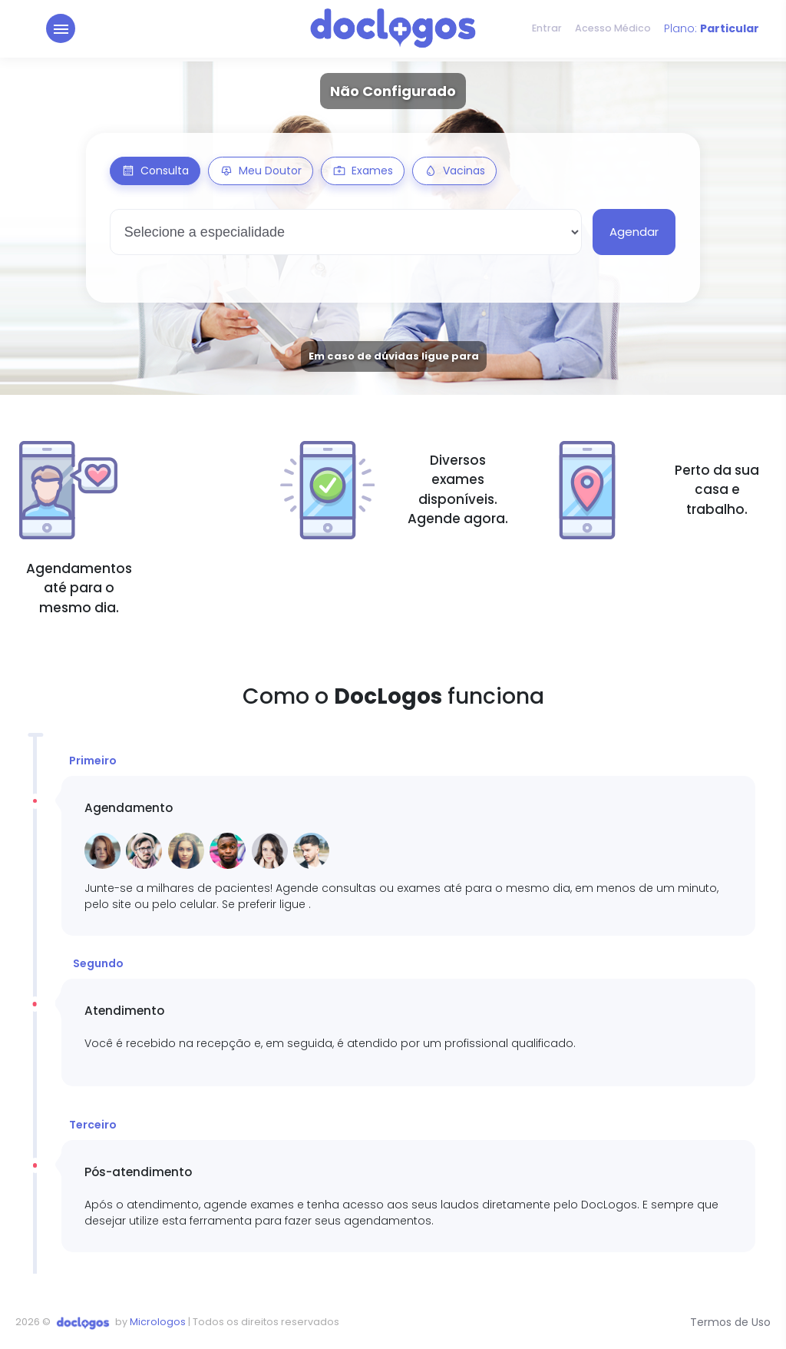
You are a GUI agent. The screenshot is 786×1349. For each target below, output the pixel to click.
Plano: (711, 30)
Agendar (634, 232)
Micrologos (158, 1321)
